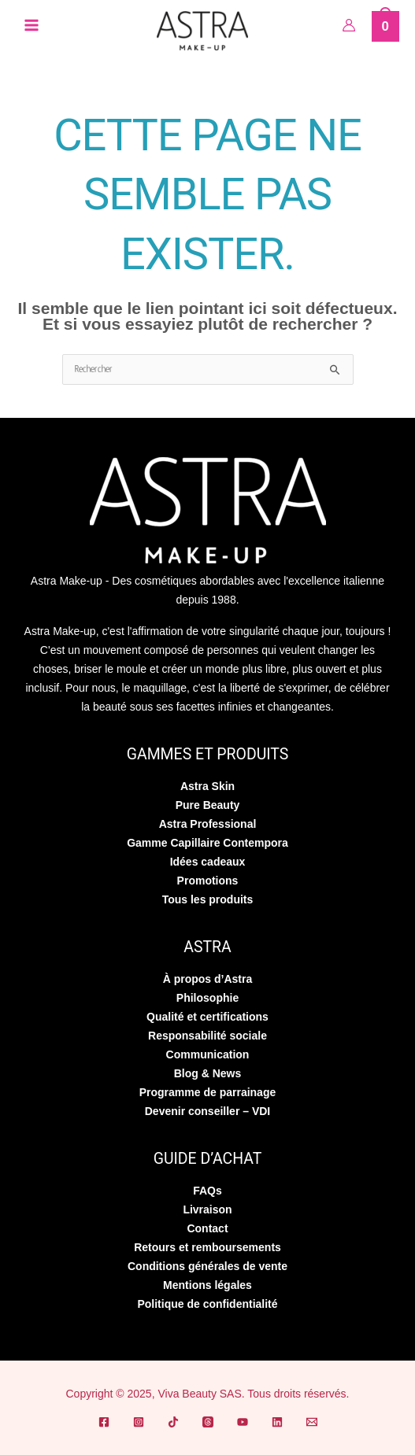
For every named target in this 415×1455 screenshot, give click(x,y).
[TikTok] (173, 1421)
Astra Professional (208, 824)
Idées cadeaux (208, 861)
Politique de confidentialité (207, 1304)
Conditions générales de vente (207, 1266)
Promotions (208, 880)
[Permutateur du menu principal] (31, 25)
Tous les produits (208, 899)
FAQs (207, 1190)
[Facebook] (103, 1421)
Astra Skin (207, 786)
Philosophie (207, 998)
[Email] (311, 1421)
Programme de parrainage (207, 1092)
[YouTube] (242, 1421)
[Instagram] (138, 1421)
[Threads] (207, 1421)
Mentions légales (207, 1285)
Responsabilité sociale (207, 1035)
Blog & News (208, 1073)
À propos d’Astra (208, 979)
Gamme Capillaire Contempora (207, 842)
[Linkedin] (277, 1421)
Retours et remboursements (207, 1247)
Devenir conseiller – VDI (208, 1111)
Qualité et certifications (207, 1016)
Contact (207, 1228)
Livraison (207, 1209)
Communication (208, 1054)
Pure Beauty (208, 805)
